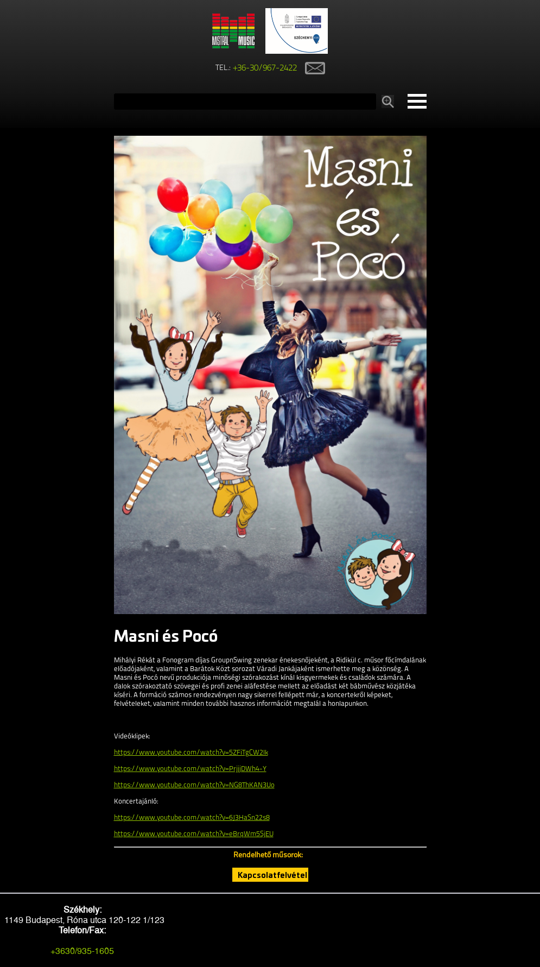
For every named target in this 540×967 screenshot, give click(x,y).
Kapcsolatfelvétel (272, 874)
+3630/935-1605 (82, 951)
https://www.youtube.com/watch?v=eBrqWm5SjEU (194, 834)
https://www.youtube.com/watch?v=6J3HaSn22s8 (192, 817)
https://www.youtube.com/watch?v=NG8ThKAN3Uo (194, 785)
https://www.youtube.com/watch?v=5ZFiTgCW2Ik (191, 752)
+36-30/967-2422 (265, 68)
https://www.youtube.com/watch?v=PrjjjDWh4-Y (190, 769)
